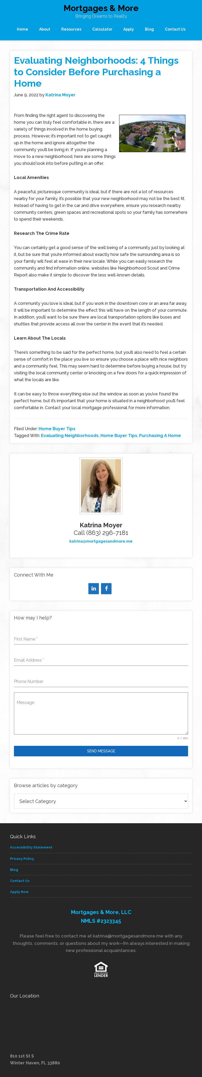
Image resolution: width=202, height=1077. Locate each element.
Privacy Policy (22, 859)
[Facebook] (106, 588)
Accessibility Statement (31, 847)
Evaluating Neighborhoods (70, 435)
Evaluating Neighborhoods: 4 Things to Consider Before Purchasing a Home (96, 71)
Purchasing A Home (160, 435)
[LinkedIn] (93, 588)
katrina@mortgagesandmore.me (101, 541)
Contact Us (19, 881)
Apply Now (19, 892)
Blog (14, 870)
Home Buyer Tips (57, 428)
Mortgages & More (101, 8)
